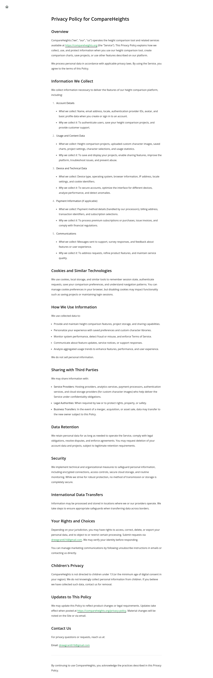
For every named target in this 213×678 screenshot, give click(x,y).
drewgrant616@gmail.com (66, 540)
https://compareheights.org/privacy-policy (101, 610)
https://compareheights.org (81, 45)
